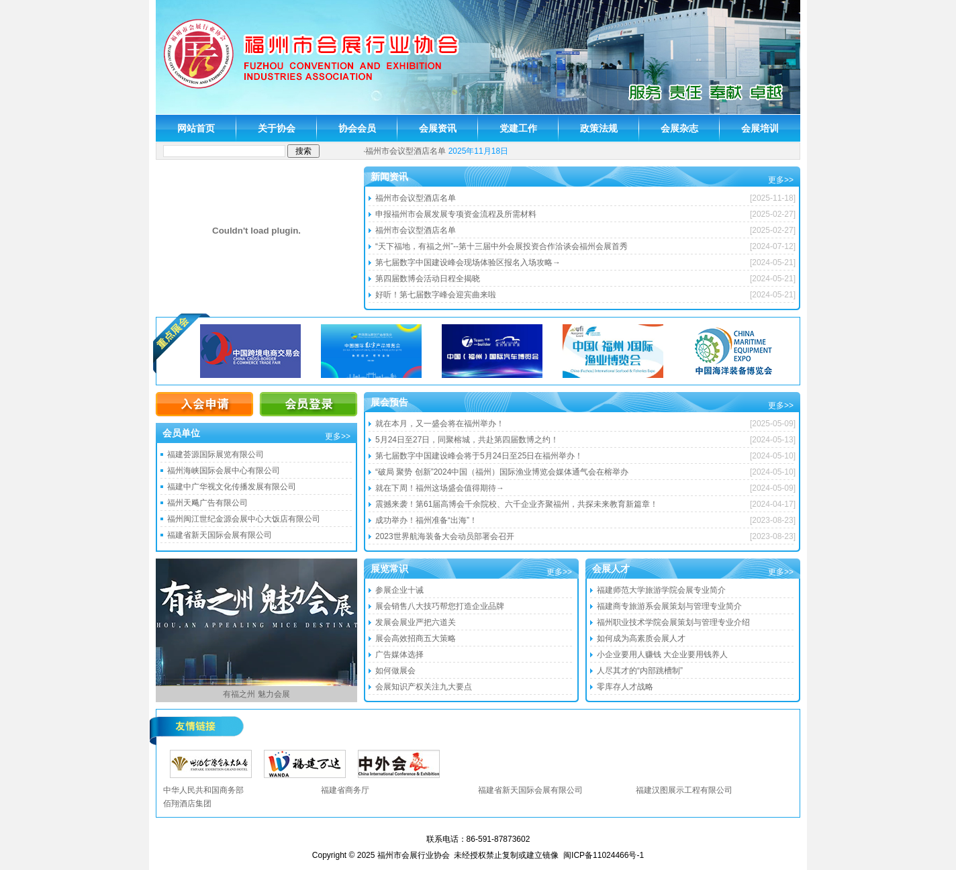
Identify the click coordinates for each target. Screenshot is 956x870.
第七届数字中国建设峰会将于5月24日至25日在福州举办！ (479, 456)
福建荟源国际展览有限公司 (215, 454)
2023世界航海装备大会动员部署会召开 (444, 536)
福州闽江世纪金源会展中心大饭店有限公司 (243, 519)
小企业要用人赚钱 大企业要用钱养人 (662, 654)
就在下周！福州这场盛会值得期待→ (439, 488)
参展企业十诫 (399, 590)
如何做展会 (395, 670)
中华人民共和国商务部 (203, 790)
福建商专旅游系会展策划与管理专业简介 (669, 606)
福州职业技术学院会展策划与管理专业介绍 (673, 622)
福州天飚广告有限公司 (207, 503)
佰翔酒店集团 (187, 803)
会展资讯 (438, 128)
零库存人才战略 (625, 686)
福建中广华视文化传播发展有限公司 (231, 486)
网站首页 (196, 128)
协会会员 (357, 128)
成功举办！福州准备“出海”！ (426, 520)
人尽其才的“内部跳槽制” (640, 670)
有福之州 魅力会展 (256, 694)
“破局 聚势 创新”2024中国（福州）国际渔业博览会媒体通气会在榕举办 (501, 472)
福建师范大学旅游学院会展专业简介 (661, 590)
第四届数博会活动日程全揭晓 (427, 278)
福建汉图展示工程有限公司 (684, 790)
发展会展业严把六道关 (415, 622)
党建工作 (518, 128)
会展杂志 (679, 128)
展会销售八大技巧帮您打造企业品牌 (439, 606)
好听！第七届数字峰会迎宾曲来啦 (435, 294)
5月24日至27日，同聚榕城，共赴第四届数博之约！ (467, 439)
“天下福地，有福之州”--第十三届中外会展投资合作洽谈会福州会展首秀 (501, 246)
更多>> (781, 180)
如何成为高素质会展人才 (641, 638)
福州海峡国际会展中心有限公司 (223, 470)
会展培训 (760, 128)
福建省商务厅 (345, 790)
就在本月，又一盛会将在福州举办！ (439, 423)
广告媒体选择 (399, 654)
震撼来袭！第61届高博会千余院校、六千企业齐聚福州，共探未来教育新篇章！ (516, 504)
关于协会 (276, 128)
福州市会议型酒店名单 (405, 151)
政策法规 (599, 128)
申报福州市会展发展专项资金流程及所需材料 (455, 214)
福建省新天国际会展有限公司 (219, 535)
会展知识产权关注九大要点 (423, 686)
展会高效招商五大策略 (415, 638)
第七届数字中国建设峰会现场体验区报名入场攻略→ (468, 262)
